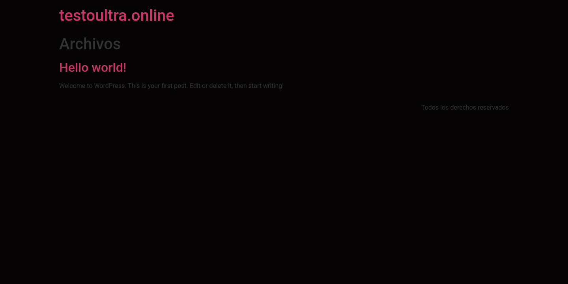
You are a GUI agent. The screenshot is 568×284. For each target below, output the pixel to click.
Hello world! (92, 67)
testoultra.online (116, 15)
